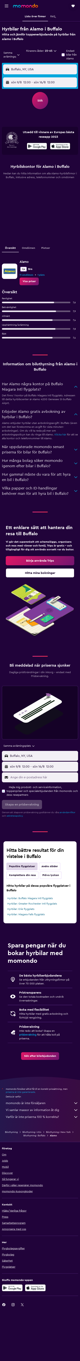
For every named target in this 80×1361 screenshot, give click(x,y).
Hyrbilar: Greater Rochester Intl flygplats (32, 903)
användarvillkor (67, 812)
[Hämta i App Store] (60, 147)
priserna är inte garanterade (20, 1092)
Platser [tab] (45, 248)
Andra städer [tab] (49, 866)
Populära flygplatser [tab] (22, 866)
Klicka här (60, 434)
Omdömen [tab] (28, 248)
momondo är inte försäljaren (42, 1103)
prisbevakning (27, 1034)
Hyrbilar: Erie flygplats (20, 909)
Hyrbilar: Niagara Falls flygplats (26, 914)
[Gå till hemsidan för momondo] (25, 6)
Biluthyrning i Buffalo (34, 1135)
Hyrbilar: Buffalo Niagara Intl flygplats (30, 898)
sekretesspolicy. (15, 816)
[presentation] (60, 146)
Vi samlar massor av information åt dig (42, 1110)
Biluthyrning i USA (31, 1132)
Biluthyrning (11, 1132)
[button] (6, 6)
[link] (29, 281)
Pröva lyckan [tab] (50, 875)
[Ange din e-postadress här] (43, 777)
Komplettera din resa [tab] (22, 875)
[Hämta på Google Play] (37, 147)
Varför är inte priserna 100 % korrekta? (42, 1117)
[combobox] (11, 55)
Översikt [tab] (10, 248)
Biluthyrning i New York (58, 1132)
